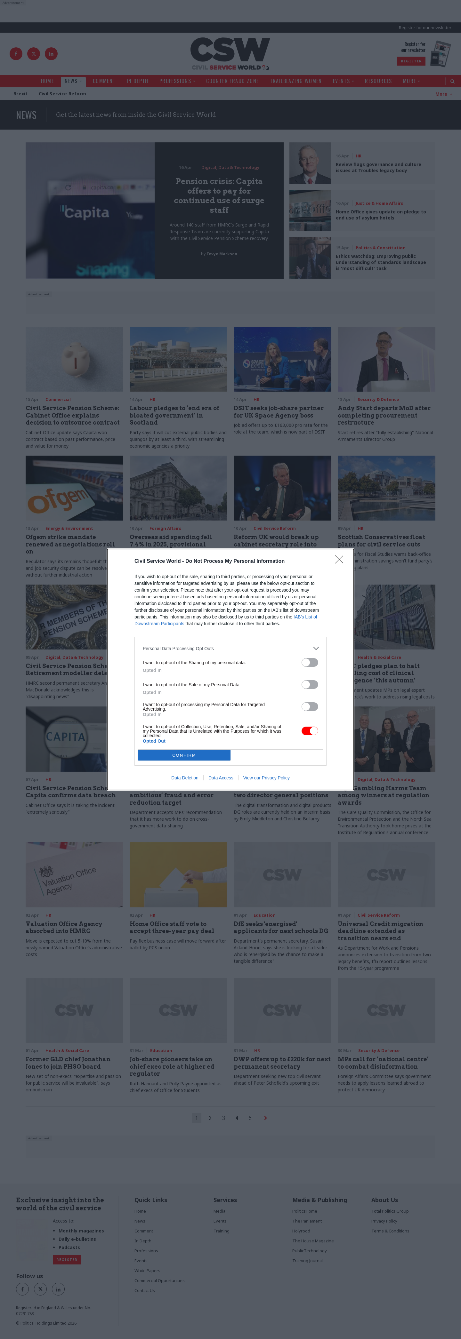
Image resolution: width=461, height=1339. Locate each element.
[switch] (310, 662)
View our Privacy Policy (266, 777)
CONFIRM (184, 755)
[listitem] (230, 648)
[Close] (341, 561)
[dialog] (230, 669)
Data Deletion (184, 777)
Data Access (220, 777)
